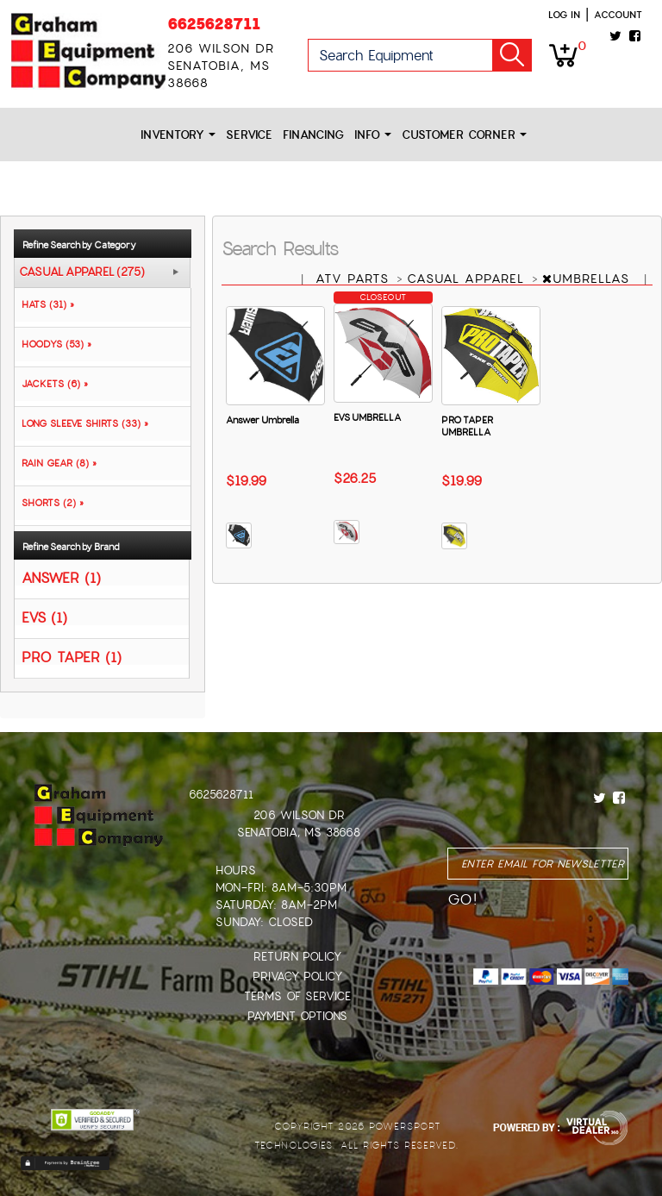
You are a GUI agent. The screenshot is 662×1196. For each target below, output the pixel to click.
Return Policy (297, 956)
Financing (313, 135)
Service (249, 135)
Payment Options (297, 1016)
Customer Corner (464, 135)
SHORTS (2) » (49, 503)
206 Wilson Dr (299, 815)
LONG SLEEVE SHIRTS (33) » (81, 423)
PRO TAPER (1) (72, 656)
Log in (564, 15)
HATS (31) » (44, 304)
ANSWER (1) (61, 577)
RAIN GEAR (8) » (56, 463)
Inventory (178, 135)
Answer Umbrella (262, 420)
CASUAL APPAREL (468, 278)
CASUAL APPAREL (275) (82, 272)
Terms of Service (297, 996)
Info (372, 135)
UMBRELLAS (588, 278)
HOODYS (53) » (53, 344)
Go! (512, 55)
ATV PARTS (354, 278)
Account (618, 15)
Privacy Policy (297, 976)
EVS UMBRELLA (367, 417)
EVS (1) (44, 617)
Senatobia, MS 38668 (298, 832)
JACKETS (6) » (51, 384)
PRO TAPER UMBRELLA (467, 426)
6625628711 (213, 23)
